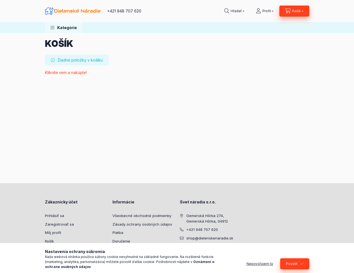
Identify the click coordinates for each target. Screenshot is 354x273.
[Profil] (264, 11)
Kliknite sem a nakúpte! (66, 72)
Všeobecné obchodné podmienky (141, 215)
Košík (49, 241)
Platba (117, 232)
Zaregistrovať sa (59, 224)
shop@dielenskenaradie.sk (209, 238)
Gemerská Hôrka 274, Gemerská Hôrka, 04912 (207, 218)
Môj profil (53, 232)
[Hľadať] (234, 11)
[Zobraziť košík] (294, 11)
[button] (63, 27)
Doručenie (121, 241)
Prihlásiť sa (54, 215)
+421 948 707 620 (124, 11)
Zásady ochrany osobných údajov (142, 224)
